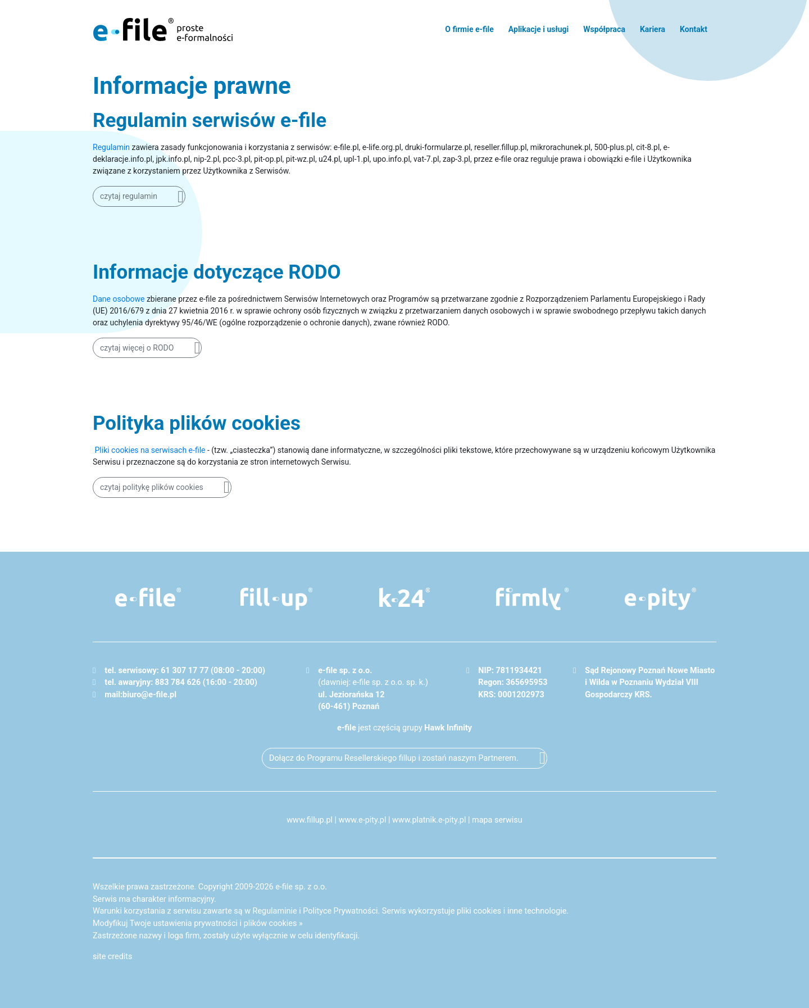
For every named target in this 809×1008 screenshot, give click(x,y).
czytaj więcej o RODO (137, 347)
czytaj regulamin (128, 196)
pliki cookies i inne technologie (511, 911)
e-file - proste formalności (163, 29)
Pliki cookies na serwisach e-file (149, 450)
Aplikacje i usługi (538, 29)
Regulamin (111, 147)
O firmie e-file (469, 29)
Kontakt (693, 29)
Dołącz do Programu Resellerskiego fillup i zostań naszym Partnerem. (394, 758)
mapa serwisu (497, 820)
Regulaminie (275, 911)
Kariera (652, 29)
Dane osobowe (118, 298)
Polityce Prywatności (340, 911)
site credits (113, 956)
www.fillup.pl (310, 820)
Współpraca (604, 29)
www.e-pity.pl (363, 820)
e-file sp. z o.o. (301, 887)
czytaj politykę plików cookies (151, 487)
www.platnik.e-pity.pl (429, 820)
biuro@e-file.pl (149, 695)
